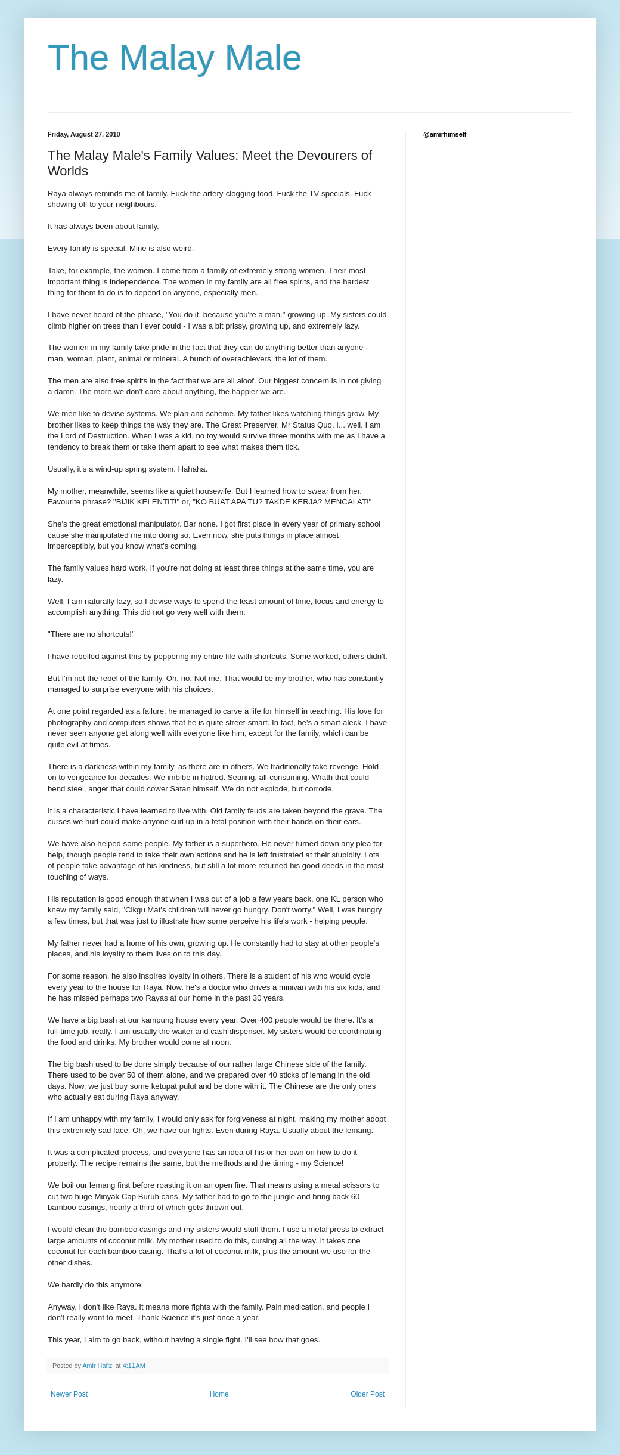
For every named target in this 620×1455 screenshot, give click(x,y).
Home (219, 1394)
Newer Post (69, 1394)
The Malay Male (175, 58)
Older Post (368, 1394)
